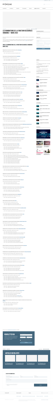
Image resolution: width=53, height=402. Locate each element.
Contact (49, 0)
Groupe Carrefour (22, 173)
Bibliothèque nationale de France (27, 124)
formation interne (19, 295)
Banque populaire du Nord (22, 228)
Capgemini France (21, 273)
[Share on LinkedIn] (47, 349)
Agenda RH (24, 8)
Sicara (15, 200)
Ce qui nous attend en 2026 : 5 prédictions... (44, 105)
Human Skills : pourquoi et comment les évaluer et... (45, 109)
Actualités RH (4, 8)
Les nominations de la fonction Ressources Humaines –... (9, 364)
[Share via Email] (48, 349)
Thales (24, 77)
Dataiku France (23, 137)
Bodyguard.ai (19, 194)
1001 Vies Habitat (24, 111)
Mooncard (22, 179)
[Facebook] (44, 4)
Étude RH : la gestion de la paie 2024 (43, 95)
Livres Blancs (11, 8)
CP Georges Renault (24, 84)
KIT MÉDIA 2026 (46, 0)
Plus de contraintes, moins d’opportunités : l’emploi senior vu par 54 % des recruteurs (39, 147)
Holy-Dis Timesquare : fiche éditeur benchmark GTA (39, 154)
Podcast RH (44, 8)
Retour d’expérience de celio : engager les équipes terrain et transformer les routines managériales (42, 67)
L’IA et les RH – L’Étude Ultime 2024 (43, 98)
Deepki (22, 63)
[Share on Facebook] (43, 349)
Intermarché (25, 245)
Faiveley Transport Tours (23, 221)
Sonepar (23, 265)
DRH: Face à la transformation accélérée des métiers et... (44, 116)
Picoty (20, 152)
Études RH (17, 8)
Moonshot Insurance (22, 131)
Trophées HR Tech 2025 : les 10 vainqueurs (44, 119)
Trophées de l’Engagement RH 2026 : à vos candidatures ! (46, 146)
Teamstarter (21, 99)
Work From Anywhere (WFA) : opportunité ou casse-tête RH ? (47, 154)
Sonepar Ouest (20, 105)
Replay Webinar (37, 8)
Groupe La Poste (22, 290)
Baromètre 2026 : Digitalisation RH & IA (43, 79)
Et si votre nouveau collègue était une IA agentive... (45, 112)
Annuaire (30, 8)
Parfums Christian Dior (28, 251)
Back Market (18, 56)
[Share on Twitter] (44, 349)
